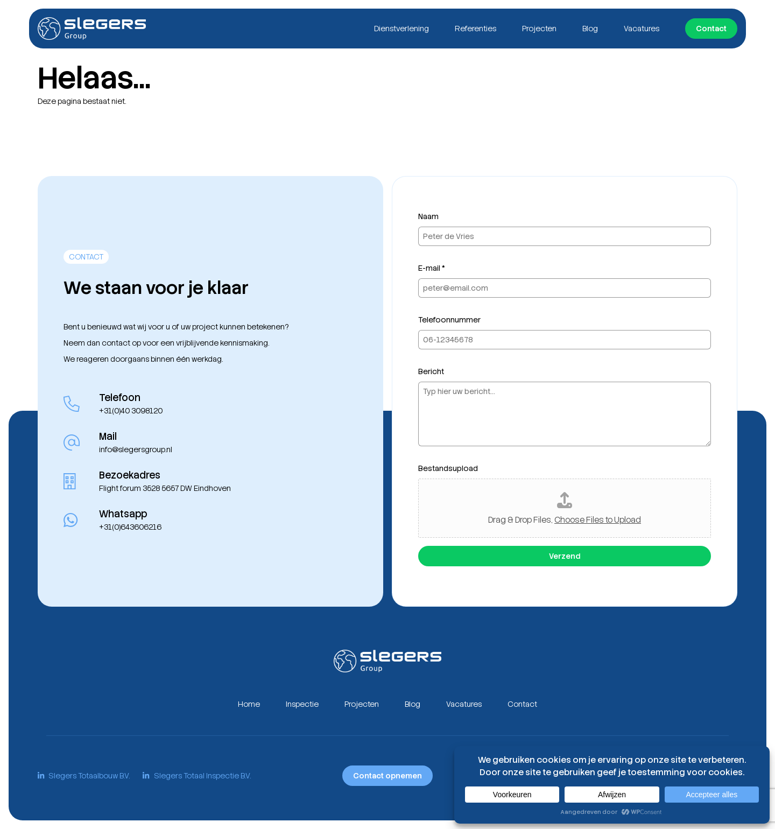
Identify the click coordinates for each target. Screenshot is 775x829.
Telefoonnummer (449, 320)
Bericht (431, 371)
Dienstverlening (401, 28)
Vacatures (641, 28)
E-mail (431, 268)
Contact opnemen (387, 776)
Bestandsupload (448, 468)
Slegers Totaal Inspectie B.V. (196, 776)
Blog (590, 28)
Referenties (475, 28)
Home (249, 704)
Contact (711, 28)
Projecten (539, 28)
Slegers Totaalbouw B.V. (84, 776)
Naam (428, 216)
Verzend (564, 556)
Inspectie (302, 704)
